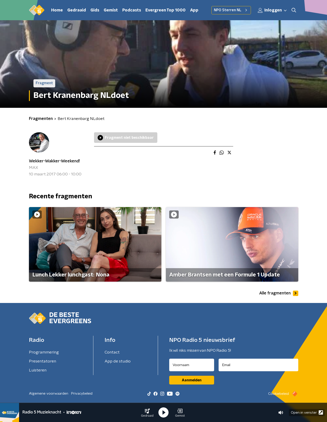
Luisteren (37, 370)
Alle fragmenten (278, 293)
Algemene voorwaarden (48, 393)
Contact (112, 352)
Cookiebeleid (278, 393)
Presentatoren (42, 361)
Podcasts (131, 10)
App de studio (118, 361)
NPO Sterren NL (231, 10)
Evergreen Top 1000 (165, 10)
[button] (147, 412)
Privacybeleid (81, 393)
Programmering (44, 352)
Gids (94, 10)
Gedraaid (76, 10)
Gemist (111, 10)
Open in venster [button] (307, 412)
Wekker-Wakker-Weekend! (54, 161)
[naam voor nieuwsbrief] (191, 365)
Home (57, 10)
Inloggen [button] (272, 10)
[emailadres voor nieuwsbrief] (258, 365)
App (194, 10)
